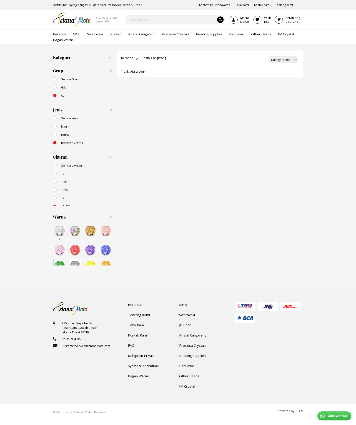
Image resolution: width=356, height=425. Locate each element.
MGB (183, 304)
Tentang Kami (139, 314)
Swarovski (187, 314)
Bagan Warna (138, 376)
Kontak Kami (138, 335)
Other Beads (189, 376)
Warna (59, 217)
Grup (58, 71)
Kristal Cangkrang (154, 58)
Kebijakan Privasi (141, 355)
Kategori (61, 57)
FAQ (131, 345)
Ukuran (60, 157)
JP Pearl (185, 325)
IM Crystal (187, 386)
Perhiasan (187, 366)
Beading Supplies (192, 355)
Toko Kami (136, 325)
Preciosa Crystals (192, 345)
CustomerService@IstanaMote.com (86, 346)
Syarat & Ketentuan (143, 366)
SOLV (299, 411)
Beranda (127, 58)
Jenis (57, 110)
